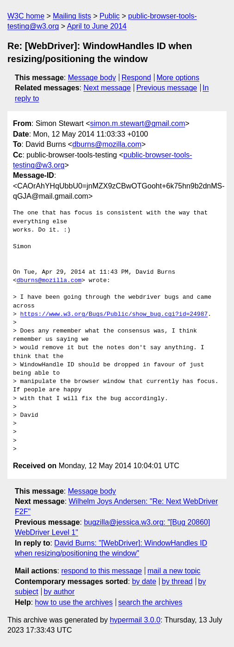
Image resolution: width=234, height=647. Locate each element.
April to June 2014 (97, 26)
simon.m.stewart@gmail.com (137, 123)
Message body (92, 78)
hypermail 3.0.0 (135, 620)
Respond (136, 78)
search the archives (150, 602)
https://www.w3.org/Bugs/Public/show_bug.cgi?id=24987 (114, 314)
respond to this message (101, 571)
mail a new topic (174, 571)
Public (109, 16)
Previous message (166, 88)
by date (144, 581)
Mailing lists (72, 16)
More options (178, 78)
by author (59, 592)
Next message (107, 88)
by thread (177, 581)
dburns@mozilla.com (107, 144)
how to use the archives (74, 602)
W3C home (25, 16)
